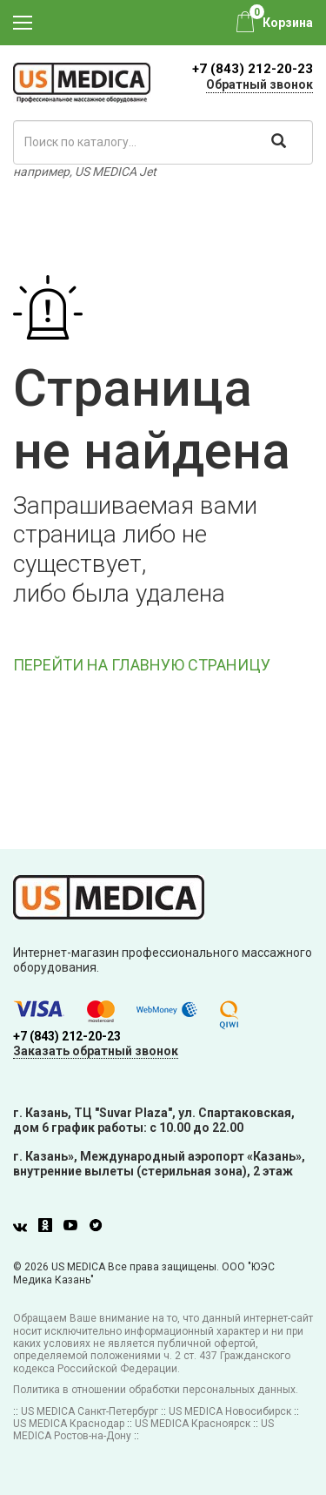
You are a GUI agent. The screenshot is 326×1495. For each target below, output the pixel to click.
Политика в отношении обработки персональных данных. (155, 1390)
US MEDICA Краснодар (68, 1424)
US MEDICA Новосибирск (230, 1411)
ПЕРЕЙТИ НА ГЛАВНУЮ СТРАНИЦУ (141, 665)
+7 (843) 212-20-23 (252, 69)
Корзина (288, 23)
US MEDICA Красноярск (192, 1424)
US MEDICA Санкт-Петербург (89, 1411)
